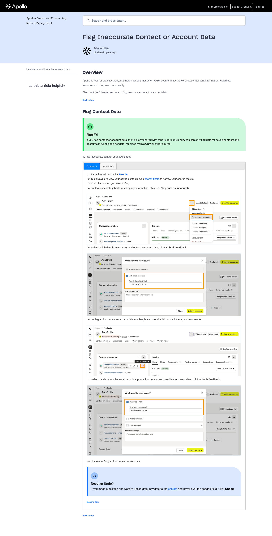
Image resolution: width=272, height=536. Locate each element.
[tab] (92, 166)
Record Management (39, 23)
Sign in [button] (260, 6)
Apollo (30, 18)
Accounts (108, 166)
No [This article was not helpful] (48, 95)
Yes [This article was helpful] (34, 95)
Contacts (92, 166)
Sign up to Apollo (218, 6)
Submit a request (242, 6)
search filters (151, 179)
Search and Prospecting (51, 18)
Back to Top (88, 99)
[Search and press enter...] (164, 20)
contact (172, 488)
